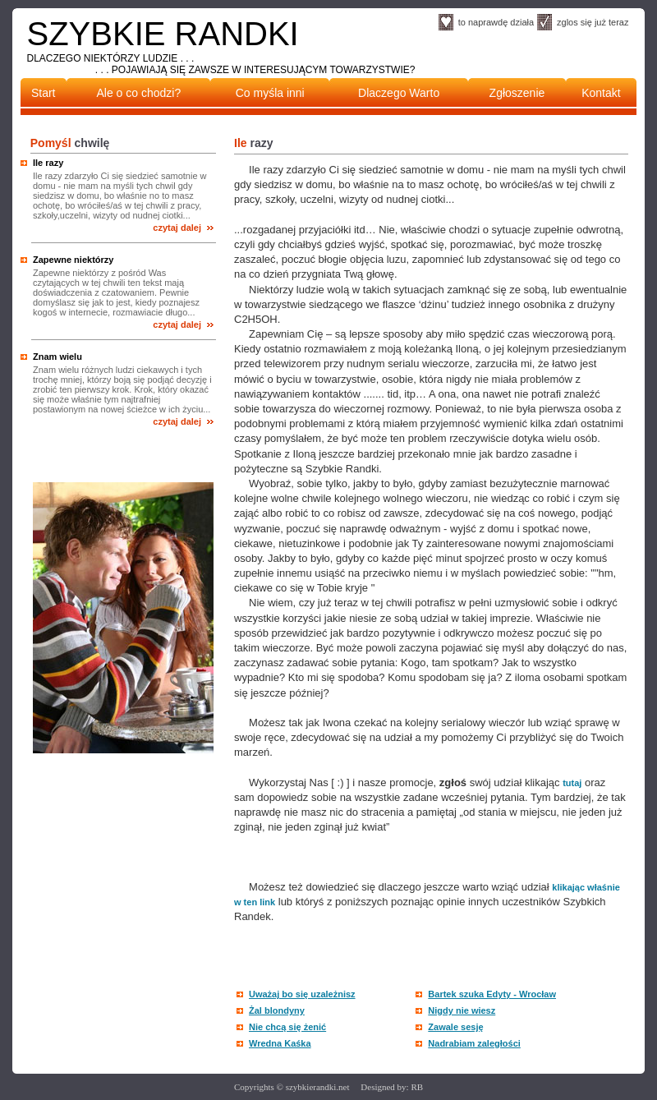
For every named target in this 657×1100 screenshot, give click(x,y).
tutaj (572, 783)
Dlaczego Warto (398, 92)
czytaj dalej (177, 227)
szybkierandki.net (318, 1087)
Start (43, 92)
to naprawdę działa (496, 22)
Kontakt (600, 92)
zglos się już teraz (592, 22)
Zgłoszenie (517, 92)
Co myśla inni (270, 92)
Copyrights (255, 1087)
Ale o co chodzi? (139, 92)
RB (417, 1087)
